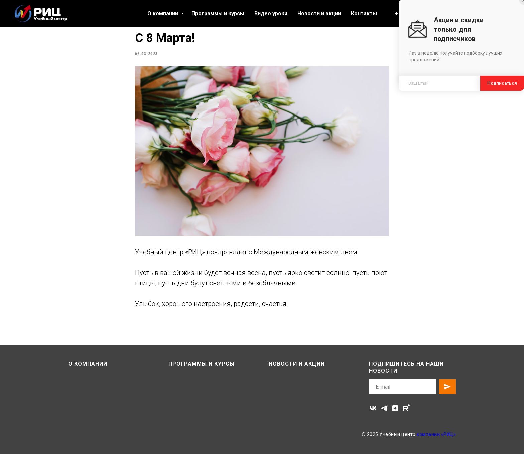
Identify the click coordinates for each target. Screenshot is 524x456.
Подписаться (502, 83)
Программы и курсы (217, 13)
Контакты (364, 13)
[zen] (395, 410)
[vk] (373, 410)
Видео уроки (270, 13)
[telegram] (384, 410)
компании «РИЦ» (436, 436)
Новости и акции (319, 13)
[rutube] (406, 410)
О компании (163, 13)
